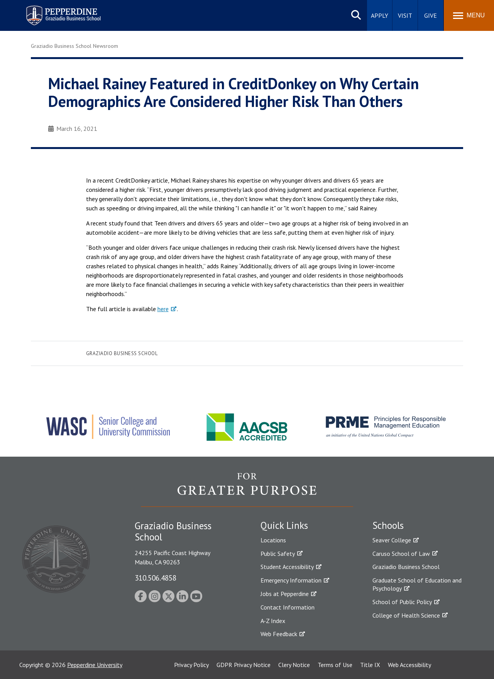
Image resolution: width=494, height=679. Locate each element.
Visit (405, 15)
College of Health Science (406, 615)
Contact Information (288, 607)
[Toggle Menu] (469, 15)
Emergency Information (291, 580)
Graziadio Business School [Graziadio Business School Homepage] (406, 567)
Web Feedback (279, 634)
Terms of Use (335, 665)
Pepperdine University (94, 665)
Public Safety (278, 553)
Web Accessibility (409, 665)
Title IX (370, 665)
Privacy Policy (191, 665)
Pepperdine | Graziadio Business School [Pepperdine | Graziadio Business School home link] (53, 11)
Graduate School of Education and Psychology (417, 584)
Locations (273, 540)
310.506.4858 (155, 577)
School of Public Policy (402, 602)
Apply (379, 15)
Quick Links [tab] (284, 525)
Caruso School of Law (401, 553)
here (163, 309)
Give (430, 15)
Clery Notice (294, 665)
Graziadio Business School (122, 353)
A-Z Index (273, 621)
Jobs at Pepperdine (285, 594)
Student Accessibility (287, 567)
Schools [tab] (388, 525)
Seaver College (391, 540)
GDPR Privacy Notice (244, 665)
